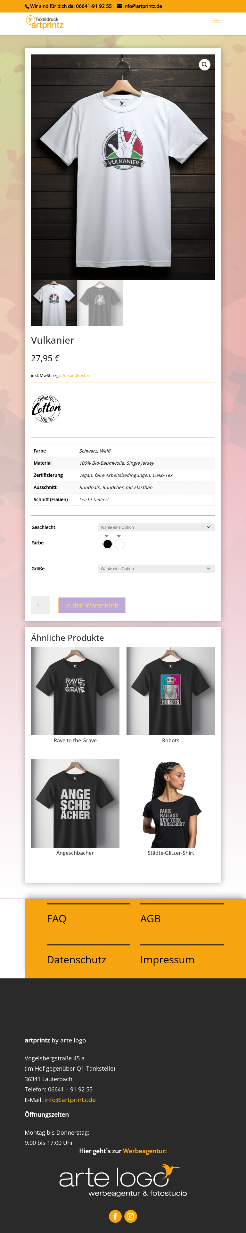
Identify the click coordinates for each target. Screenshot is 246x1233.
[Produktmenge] (40, 605)
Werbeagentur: (145, 1151)
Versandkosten (76, 375)
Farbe (37, 543)
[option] (107, 544)
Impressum (167, 959)
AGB (150, 918)
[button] (204, 64)
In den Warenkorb (92, 605)
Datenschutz (76, 959)
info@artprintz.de (70, 1100)
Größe (38, 569)
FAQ (57, 918)
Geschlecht (43, 527)
